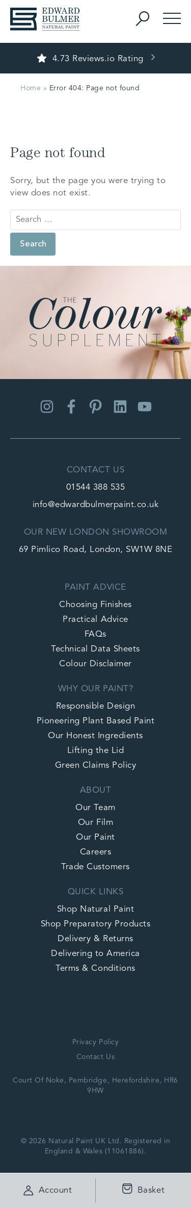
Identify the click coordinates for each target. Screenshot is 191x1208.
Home (30, 88)
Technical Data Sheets (95, 649)
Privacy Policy (95, 1042)
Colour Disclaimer (95, 664)
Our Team (95, 807)
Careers (96, 852)
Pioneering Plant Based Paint (95, 721)
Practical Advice (95, 619)
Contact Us (95, 1057)
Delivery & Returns (95, 939)
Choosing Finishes (95, 604)
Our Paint (95, 837)
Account (47, 1191)
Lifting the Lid (95, 750)
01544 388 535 (95, 487)
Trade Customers (95, 867)
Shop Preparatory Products (96, 924)
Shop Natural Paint (95, 909)
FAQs (95, 634)
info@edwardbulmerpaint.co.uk (95, 504)
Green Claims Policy (96, 765)
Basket (141, 1191)
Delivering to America (95, 953)
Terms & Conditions (95, 968)
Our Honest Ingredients (95, 736)
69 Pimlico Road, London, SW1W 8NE (96, 549)
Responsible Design (95, 706)
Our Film (95, 822)
